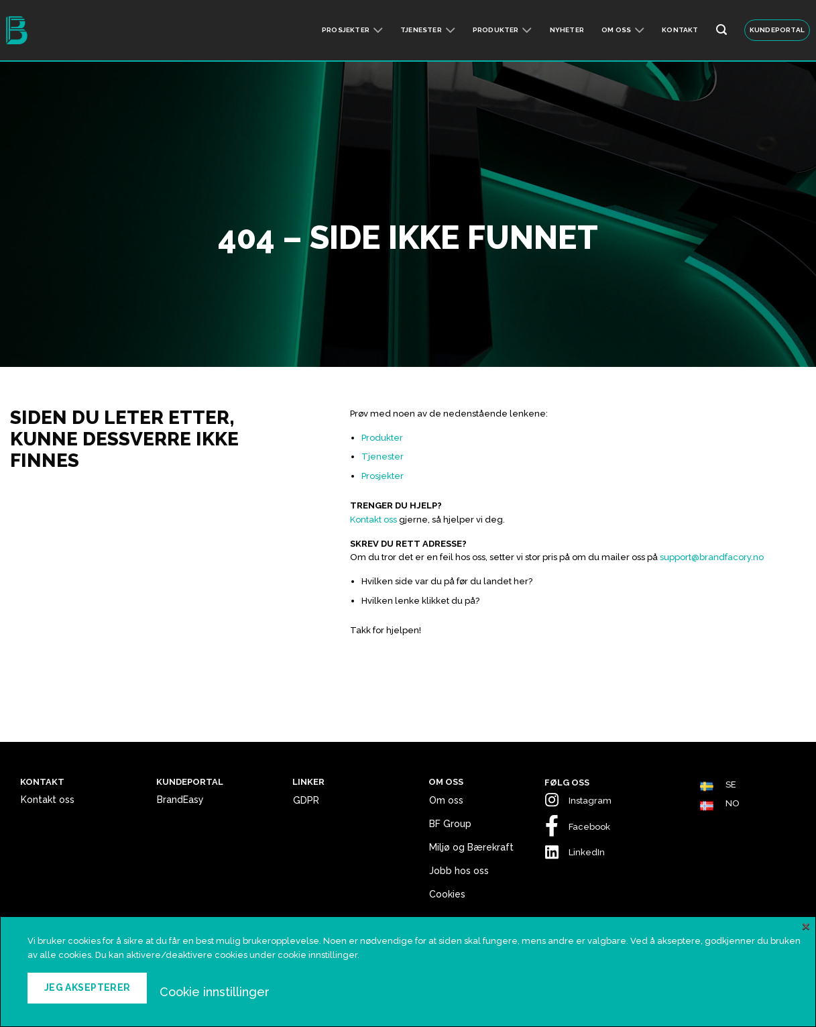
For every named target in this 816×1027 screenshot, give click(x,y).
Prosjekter (352, 30)
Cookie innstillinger (215, 991)
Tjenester (427, 30)
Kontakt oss (373, 520)
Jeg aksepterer (87, 987)
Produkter (502, 30)
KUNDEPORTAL (777, 30)
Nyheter (567, 30)
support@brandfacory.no (712, 557)
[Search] (721, 30)
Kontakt (680, 30)
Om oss (622, 30)
